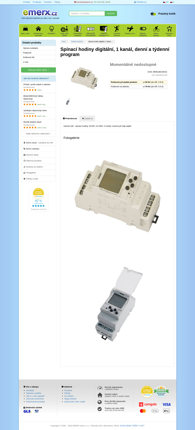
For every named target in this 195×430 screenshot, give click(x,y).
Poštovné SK (29, 57)
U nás (25, 62)
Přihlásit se (140, 2)
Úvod (64, 41)
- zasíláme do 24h (38, 142)
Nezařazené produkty (35, 401)
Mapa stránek (70, 399)
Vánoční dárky (31, 154)
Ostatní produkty (77, 41)
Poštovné (27, 53)
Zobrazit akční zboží (38, 69)
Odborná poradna (32, 160)
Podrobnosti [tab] (70, 118)
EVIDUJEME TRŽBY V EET (132, 426)
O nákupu (37, 2)
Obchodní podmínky (35, 399)
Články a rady (30, 178)
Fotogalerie (29, 172)
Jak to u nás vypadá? (35, 396)
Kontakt (26, 2)
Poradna (48, 2)
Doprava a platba (33, 393)
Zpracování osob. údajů (74, 401)
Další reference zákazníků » (38, 133)
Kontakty (30, 390)
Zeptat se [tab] (87, 118)
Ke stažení (69, 396)
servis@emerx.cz (83, 2)
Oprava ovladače (30, 48)
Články (57, 2)
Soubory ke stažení (33, 166)
